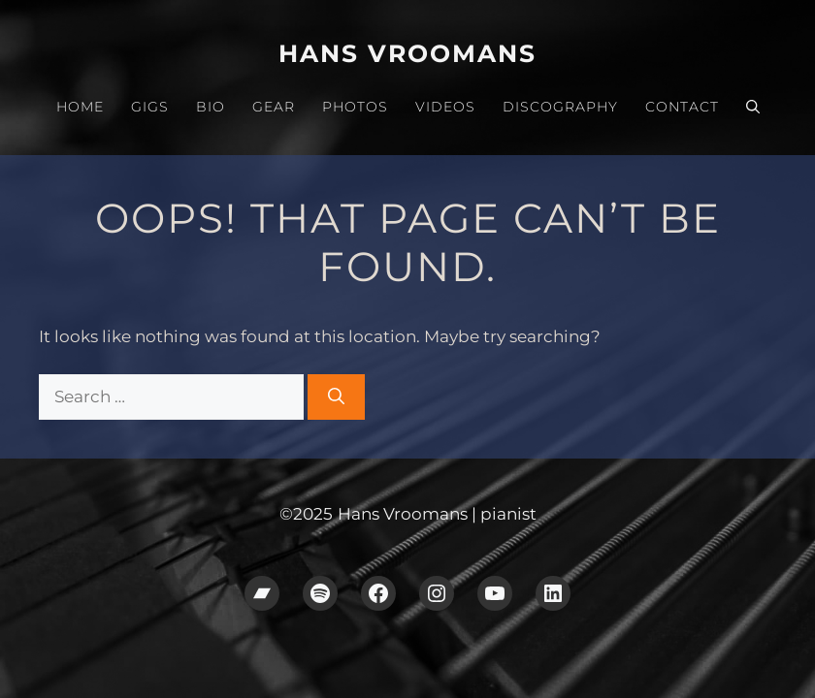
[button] (753, 107)
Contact (682, 106)
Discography (560, 106)
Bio (210, 106)
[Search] (336, 397)
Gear (273, 106)
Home (80, 106)
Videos (445, 106)
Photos (355, 106)
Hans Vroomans (407, 53)
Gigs (150, 106)
